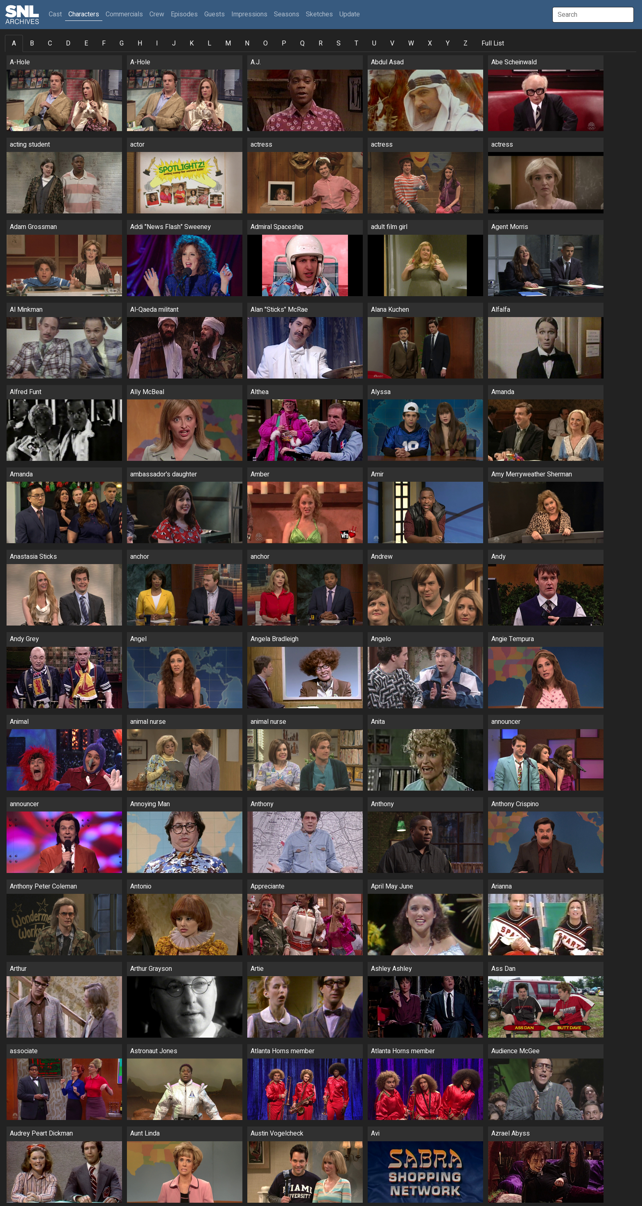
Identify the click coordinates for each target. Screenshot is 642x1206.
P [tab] (284, 43)
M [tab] (228, 43)
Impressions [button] (249, 14)
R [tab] (321, 43)
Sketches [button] (319, 14)
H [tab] (140, 43)
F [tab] (104, 43)
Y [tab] (448, 43)
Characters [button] (83, 14)
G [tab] (122, 43)
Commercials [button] (124, 14)
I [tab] (157, 43)
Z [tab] (465, 43)
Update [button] (349, 14)
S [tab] (339, 43)
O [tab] (265, 43)
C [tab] (50, 43)
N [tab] (247, 43)
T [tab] (356, 43)
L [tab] (209, 43)
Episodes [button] (184, 14)
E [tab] (86, 43)
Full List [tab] (493, 43)
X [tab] (430, 43)
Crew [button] (156, 14)
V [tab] (392, 43)
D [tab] (68, 43)
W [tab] (411, 43)
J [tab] (174, 43)
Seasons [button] (286, 14)
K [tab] (192, 43)
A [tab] (14, 43)
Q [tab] (302, 43)
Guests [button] (214, 14)
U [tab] (374, 43)
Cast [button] (57, 14)
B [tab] (32, 43)
